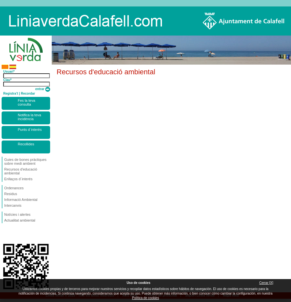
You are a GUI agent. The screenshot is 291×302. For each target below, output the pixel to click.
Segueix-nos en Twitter (16, 233)
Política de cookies (145, 298)
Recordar (28, 93)
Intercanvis (12, 205)
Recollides (26, 144)
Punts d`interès (30, 129)
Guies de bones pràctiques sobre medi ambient (25, 161)
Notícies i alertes (17, 214)
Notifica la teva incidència (29, 117)
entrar (42, 89)
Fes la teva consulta (26, 102)
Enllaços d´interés (18, 179)
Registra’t (10, 93)
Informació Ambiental (21, 200)
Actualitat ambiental (19, 220)
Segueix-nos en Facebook (5, 233)
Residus (10, 194)
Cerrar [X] (266, 283)
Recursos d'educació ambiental (20, 171)
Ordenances (14, 188)
